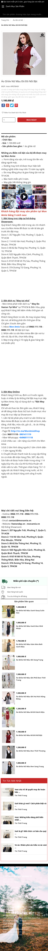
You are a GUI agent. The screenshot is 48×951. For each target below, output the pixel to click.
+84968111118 (26, 437)
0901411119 (25, 434)
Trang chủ (5, 20)
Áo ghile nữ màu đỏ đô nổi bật (14, 25)
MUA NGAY (31, 120)
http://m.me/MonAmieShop (25, 431)
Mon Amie (14, 326)
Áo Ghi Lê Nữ (18, 20)
